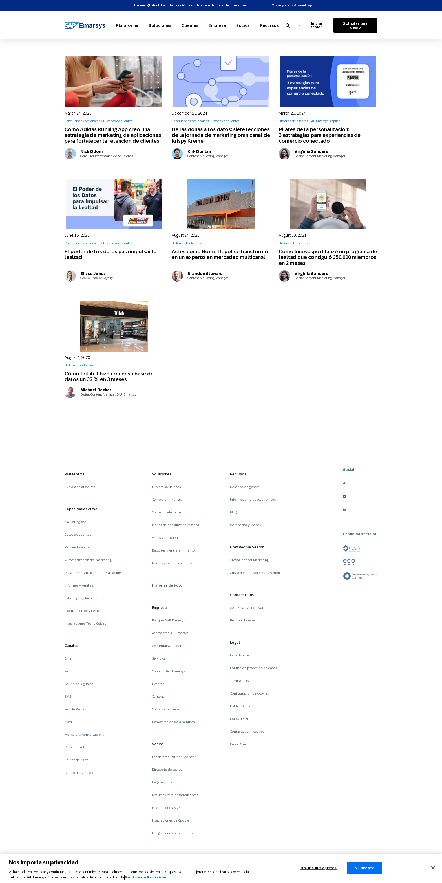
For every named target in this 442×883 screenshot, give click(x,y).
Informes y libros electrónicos (253, 500)
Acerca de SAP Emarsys (170, 633)
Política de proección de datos (253, 668)
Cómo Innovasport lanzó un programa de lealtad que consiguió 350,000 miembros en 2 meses (328, 257)
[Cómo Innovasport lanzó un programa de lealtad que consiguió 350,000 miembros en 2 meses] (328, 204)
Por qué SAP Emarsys (168, 620)
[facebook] (360, 483)
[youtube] (360, 496)
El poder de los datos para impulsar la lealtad (110, 254)
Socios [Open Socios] (236, 25)
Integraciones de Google (170, 820)
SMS (68, 697)
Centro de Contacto (79, 773)
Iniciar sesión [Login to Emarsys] (311, 25)
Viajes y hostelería (166, 538)
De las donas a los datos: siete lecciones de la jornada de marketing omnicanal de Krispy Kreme (221, 135)
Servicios (159, 658)
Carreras (158, 697)
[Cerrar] (433, 868)
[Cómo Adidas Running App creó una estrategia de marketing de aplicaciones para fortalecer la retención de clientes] (114, 81)
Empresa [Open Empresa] (212, 25)
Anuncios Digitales (79, 684)
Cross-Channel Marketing (249, 560)
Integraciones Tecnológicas (85, 623)
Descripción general (245, 487)
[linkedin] (360, 509)
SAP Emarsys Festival (246, 608)
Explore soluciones (166, 487)
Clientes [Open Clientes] (186, 25)
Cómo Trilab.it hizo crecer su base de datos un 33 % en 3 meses (109, 376)
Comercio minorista (167, 500)
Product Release (242, 620)
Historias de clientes (117, 121)
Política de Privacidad (146, 877)
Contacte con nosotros (169, 709)
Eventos (158, 684)
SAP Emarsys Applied (325, 121)
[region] (221, 868)
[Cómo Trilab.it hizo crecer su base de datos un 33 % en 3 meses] (114, 326)
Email (69, 658)
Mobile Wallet (75, 709)
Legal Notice (239, 655)
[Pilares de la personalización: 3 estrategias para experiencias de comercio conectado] (328, 81)
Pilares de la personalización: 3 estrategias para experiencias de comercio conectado (320, 135)
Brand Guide (240, 744)
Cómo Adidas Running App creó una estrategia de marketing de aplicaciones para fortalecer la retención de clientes (113, 135)
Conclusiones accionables (83, 121)
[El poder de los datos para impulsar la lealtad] (114, 204)
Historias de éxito (167, 585)
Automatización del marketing (88, 560)
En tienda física (77, 760)
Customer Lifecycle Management (255, 573)
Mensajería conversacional (85, 735)
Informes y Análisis (79, 585)
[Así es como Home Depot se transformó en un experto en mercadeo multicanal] (221, 204)
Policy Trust (239, 719)
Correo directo (75, 747)
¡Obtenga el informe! (288, 5)
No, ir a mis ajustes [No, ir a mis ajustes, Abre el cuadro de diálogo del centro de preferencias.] (318, 868)
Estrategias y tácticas (81, 598)
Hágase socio (162, 782)
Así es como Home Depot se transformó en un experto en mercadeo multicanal (220, 254)
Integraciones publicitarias (172, 833)
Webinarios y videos (245, 525)
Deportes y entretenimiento (173, 550)
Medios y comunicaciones (172, 563)
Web (68, 671)
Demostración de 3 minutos (173, 722)
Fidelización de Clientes (83, 611)
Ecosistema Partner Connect (174, 757)
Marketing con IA (78, 522)
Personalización (77, 547)
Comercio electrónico (168, 512)
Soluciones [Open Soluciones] (158, 25)
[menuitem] (289, 25)
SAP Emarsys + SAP (167, 646)
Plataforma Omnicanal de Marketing (93, 573)
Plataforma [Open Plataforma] (127, 25)
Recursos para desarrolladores (175, 795)
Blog (233, 512)
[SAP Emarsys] (86, 25)
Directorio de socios (167, 770)
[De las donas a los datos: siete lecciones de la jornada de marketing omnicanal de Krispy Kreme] (221, 81)
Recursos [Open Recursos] (260, 25)
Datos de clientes (78, 535)
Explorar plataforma (80, 487)
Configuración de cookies (249, 693)
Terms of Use (240, 681)
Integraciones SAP (166, 808)
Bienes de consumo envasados (175, 525)
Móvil (69, 722)
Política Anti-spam (244, 706)
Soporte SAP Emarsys (168, 671)
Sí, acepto (364, 868)
